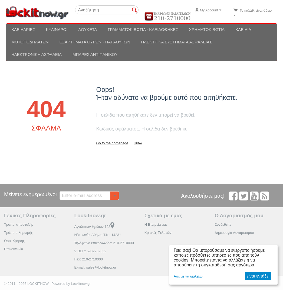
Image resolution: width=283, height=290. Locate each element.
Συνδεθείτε (223, 224)
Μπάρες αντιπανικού (95, 54)
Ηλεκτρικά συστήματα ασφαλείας (176, 42)
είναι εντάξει (257, 276)
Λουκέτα (87, 29)
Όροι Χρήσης (14, 241)
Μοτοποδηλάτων (30, 42)
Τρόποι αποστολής (18, 224)
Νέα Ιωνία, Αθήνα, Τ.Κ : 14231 (97, 235)
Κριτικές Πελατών (158, 233)
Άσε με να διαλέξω (188, 276)
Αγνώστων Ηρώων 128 (94, 227)
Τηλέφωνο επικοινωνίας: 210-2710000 (104, 243)
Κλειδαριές (23, 29)
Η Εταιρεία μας (156, 224)
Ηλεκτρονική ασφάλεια (36, 54)
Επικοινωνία (13, 249)
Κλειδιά (243, 29)
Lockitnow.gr (80, 284)
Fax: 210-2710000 (88, 259)
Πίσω (138, 143)
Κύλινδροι (57, 29)
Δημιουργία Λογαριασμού (234, 233)
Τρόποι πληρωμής (18, 233)
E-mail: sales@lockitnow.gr (95, 267)
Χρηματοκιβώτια (207, 29)
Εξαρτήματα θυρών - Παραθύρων (95, 42)
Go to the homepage (112, 143)
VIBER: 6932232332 (90, 251)
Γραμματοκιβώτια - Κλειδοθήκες (143, 29)
